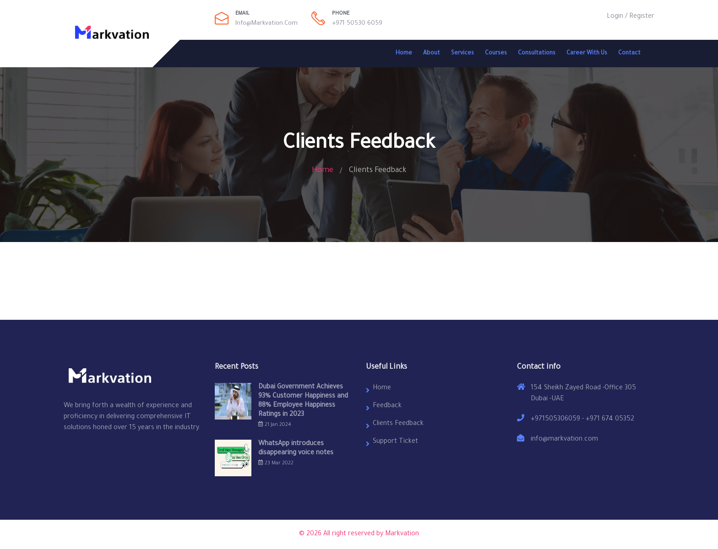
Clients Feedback (398, 424)
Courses (496, 53)
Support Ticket (395, 442)
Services (462, 53)
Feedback (387, 406)
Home (404, 53)
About (431, 53)
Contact (629, 53)
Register (641, 17)
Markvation (402, 534)
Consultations (536, 53)
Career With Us (586, 53)
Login (615, 17)
